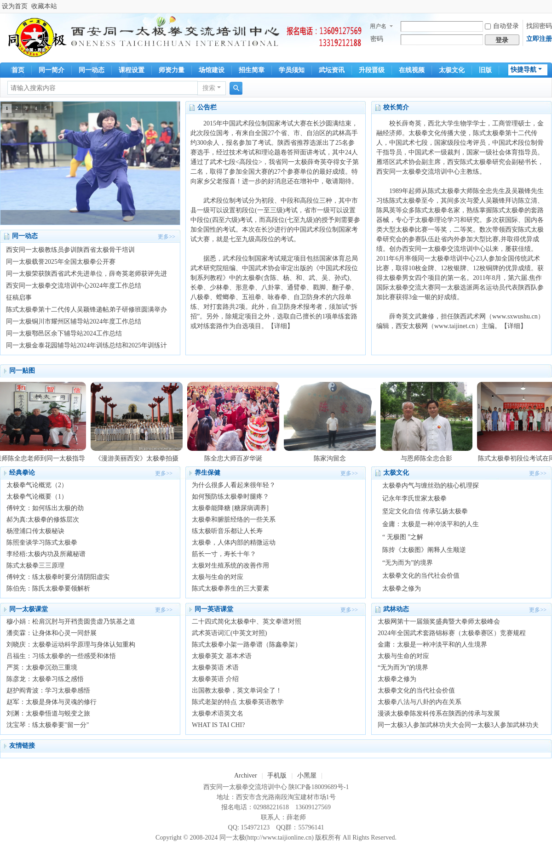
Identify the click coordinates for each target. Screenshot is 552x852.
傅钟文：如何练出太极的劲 (45, 508)
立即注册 (539, 38)
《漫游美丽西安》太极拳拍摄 (139, 458)
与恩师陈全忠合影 (429, 458)
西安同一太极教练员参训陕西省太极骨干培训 (70, 249)
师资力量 (171, 70)
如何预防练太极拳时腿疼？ (230, 496)
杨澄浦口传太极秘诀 (35, 531)
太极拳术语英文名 (217, 713)
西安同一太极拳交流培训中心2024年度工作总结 (73, 285)
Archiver (245, 775)
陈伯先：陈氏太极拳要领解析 (48, 588)
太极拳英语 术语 (215, 667)
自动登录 (502, 26)
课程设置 (131, 70)
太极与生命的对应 (217, 577)
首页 (18, 70)
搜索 (208, 88)
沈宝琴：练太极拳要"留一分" (47, 724)
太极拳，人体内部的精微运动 (234, 542)
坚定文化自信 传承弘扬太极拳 (425, 511)
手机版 (277, 775)
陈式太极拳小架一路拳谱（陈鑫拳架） (246, 644)
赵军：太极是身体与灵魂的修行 (51, 702)
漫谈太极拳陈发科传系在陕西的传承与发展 (439, 713)
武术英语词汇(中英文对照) (229, 633)
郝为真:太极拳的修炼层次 (42, 519)
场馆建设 (211, 70)
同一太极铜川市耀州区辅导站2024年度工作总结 (73, 321)
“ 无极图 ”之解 (402, 537)
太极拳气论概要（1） (37, 496)
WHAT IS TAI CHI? (218, 724)
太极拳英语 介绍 (215, 679)
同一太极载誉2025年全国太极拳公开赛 (60, 261)
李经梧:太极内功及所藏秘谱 (46, 554)
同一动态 (91, 70)
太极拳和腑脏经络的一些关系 (234, 519)
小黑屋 (306, 775)
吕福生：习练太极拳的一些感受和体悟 (61, 656)
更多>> (166, 236)
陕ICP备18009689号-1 (318, 787)
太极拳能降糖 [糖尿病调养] (230, 508)
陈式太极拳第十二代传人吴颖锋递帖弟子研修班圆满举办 (86, 309)
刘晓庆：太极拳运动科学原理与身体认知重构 (70, 644)
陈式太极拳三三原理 (35, 565)
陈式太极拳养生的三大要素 (230, 588)
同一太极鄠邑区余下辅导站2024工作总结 (64, 333)
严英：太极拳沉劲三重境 (41, 667)
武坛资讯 (332, 70)
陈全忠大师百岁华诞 (236, 458)
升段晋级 (372, 70)
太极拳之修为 (401, 588)
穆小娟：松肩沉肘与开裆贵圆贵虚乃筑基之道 (70, 621)
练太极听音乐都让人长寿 (227, 531)
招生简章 (251, 70)
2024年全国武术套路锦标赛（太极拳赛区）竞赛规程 (452, 633)
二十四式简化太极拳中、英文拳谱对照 (246, 621)
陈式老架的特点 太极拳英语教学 (238, 702)
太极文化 (452, 70)
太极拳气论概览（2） (37, 485)
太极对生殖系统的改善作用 (230, 565)
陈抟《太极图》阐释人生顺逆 (424, 549)
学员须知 (292, 70)
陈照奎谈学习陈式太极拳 (41, 542)
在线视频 (412, 70)
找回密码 (539, 26)
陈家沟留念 (332, 458)
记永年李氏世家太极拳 (414, 498)
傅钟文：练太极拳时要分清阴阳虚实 (57, 577)
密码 (376, 38)
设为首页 (15, 6)
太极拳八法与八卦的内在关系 (419, 702)
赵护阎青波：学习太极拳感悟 (48, 690)
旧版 (485, 70)
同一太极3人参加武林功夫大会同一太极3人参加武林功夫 (458, 724)
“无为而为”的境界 (407, 562)
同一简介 (51, 70)
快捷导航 (523, 69)
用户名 (378, 26)
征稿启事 (19, 297)
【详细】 (280, 326)
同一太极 (232, 837)
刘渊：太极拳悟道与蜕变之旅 (48, 713)
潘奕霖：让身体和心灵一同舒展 (51, 633)
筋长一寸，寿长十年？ (224, 554)
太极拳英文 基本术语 (222, 656)
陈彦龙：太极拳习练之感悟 (45, 679)
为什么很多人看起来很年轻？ (234, 485)
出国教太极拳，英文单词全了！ (237, 690)
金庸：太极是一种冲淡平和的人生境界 (432, 644)
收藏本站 (44, 6)
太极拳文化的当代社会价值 (421, 575)
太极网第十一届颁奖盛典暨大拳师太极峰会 (439, 621)
